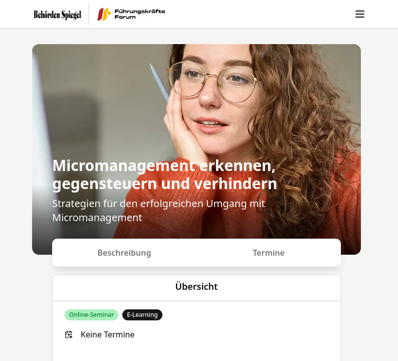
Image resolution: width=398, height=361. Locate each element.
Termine (269, 252)
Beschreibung (124, 252)
